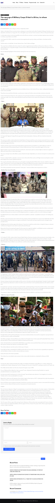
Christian (26, 2)
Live (38, 2)
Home (14, 2)
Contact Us (42, 2)
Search (43, 458)
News (17, 2)
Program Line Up (32, 2)
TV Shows (21, 2)
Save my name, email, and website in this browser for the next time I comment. (22, 446)
